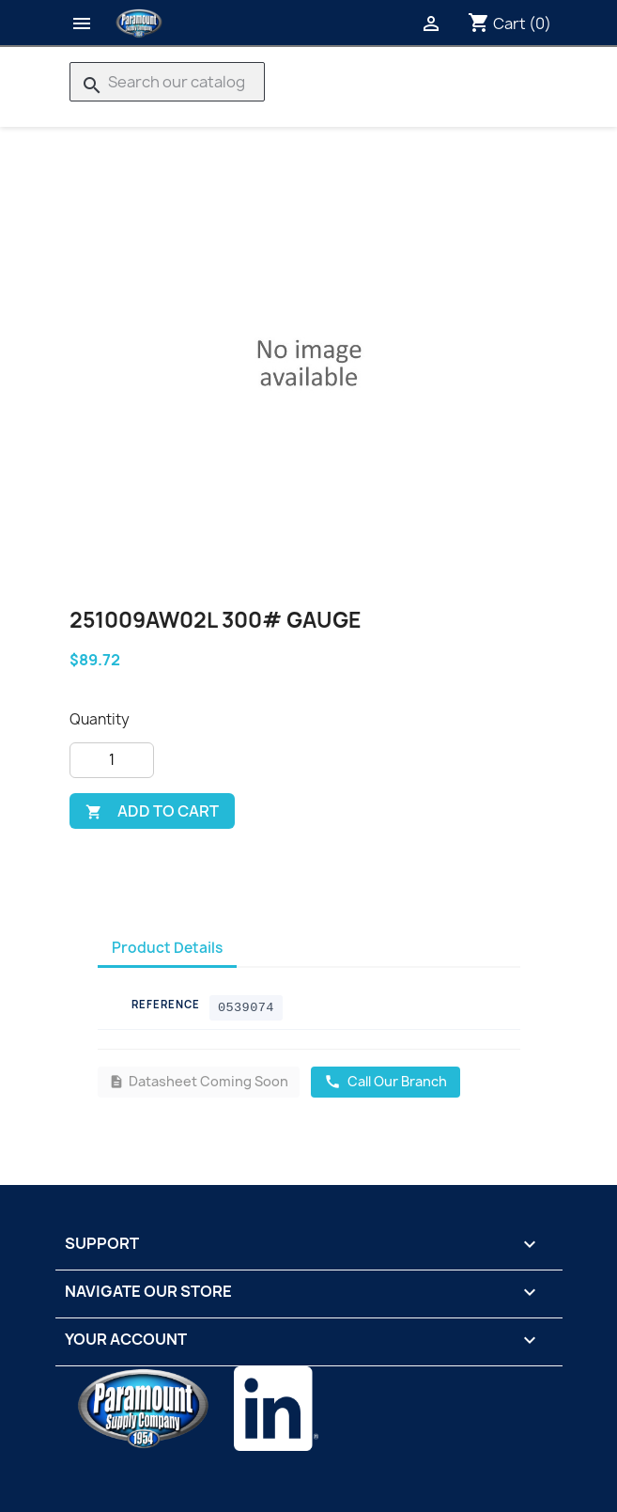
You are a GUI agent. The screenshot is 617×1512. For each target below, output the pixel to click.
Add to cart (152, 811)
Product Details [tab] (167, 948)
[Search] (167, 81)
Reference (166, 1004)
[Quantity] (111, 760)
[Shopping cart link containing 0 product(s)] (509, 23)
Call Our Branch (385, 1081)
